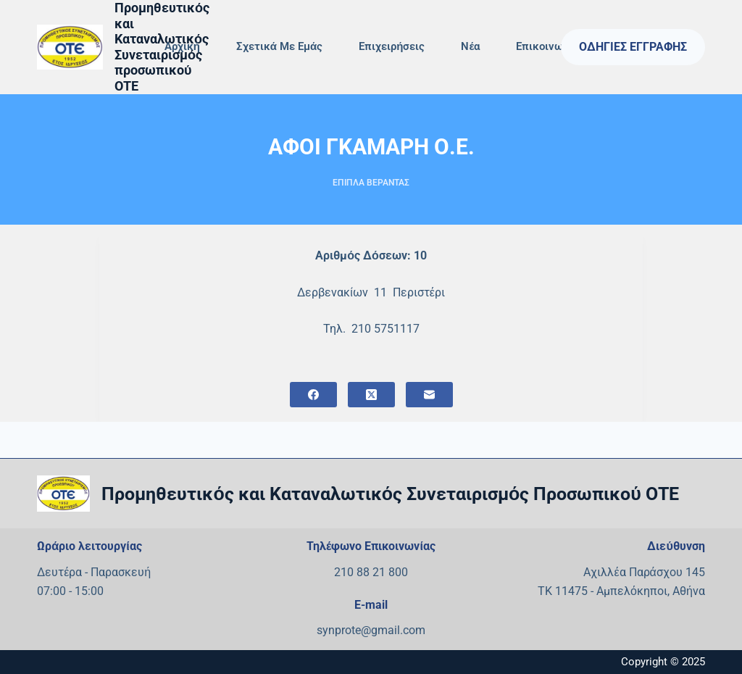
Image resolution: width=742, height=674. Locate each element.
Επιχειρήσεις (392, 46)
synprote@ (344, 630)
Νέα (470, 46)
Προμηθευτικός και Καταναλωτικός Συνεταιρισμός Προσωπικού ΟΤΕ (389, 493)
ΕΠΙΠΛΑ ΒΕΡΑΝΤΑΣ (371, 183)
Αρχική (182, 46)
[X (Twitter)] (371, 394)
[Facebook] (313, 394)
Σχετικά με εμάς (279, 46)
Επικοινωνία (547, 46)
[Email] (429, 394)
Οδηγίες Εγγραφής (633, 47)
